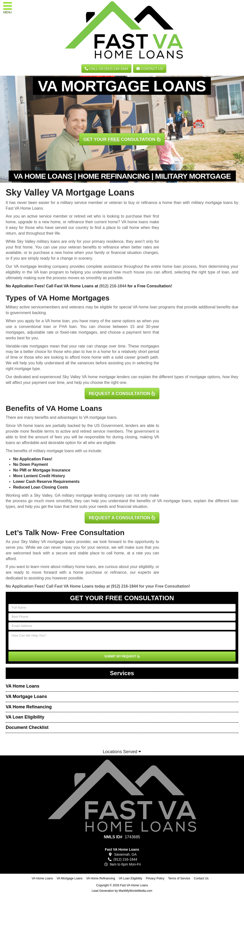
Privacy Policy (155, 878)
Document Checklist (27, 727)
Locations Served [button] (122, 751)
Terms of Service (179, 878)
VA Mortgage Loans (26, 696)
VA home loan (57, 321)
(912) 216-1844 (112, 286)
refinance (118, 572)
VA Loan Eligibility (25, 717)
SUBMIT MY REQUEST (122, 656)
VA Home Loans (22, 686)
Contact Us (149, 69)
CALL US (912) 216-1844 (106, 69)
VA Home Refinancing (29, 706)
